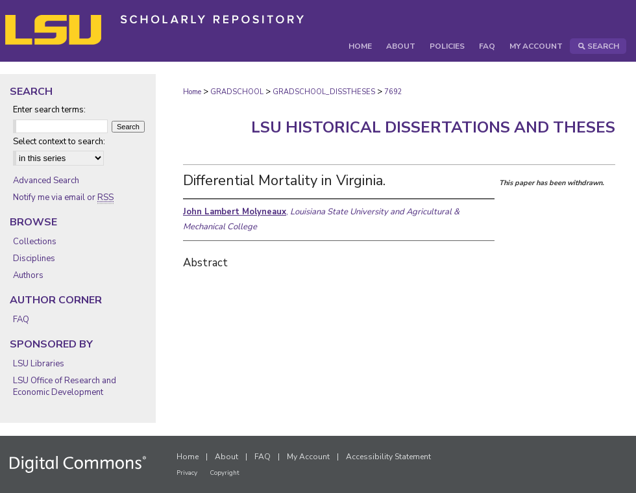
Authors (28, 275)
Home (192, 92)
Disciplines (34, 258)
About (226, 456)
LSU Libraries (38, 364)
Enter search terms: (49, 110)
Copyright (224, 472)
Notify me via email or (63, 197)
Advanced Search (46, 180)
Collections (34, 241)
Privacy (187, 472)
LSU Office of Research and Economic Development (64, 386)
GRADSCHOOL (236, 92)
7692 (393, 92)
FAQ (21, 319)
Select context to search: (59, 141)
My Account (308, 456)
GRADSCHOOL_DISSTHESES (324, 92)
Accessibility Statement (388, 456)
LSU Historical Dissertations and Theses (433, 127)
